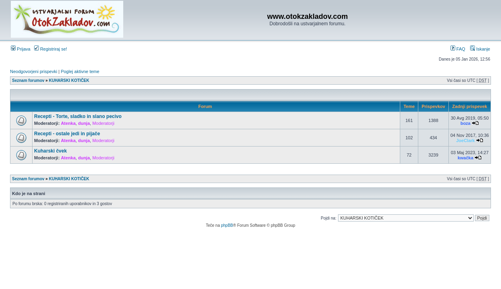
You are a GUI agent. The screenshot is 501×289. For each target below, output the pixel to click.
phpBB (227, 225)
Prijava (21, 49)
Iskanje (480, 49)
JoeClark (465, 140)
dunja (84, 123)
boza (465, 123)
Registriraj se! (50, 49)
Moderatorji (103, 123)
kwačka (465, 157)
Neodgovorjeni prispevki (33, 71)
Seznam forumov (28, 80)
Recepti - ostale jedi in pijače (67, 133)
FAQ (457, 49)
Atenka (68, 123)
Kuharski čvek (50, 151)
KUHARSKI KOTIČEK (69, 80)
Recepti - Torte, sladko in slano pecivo (78, 116)
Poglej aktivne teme (80, 71)
